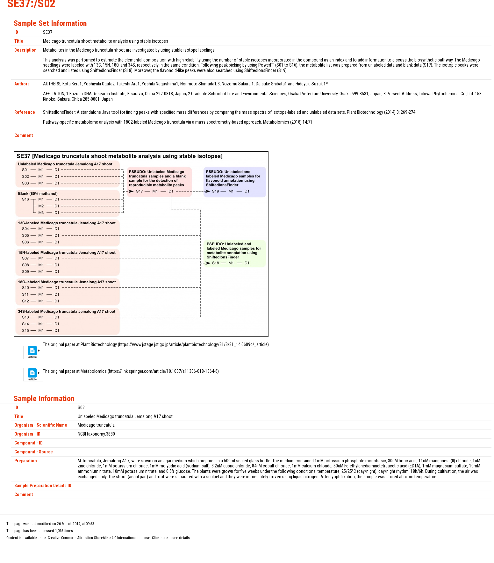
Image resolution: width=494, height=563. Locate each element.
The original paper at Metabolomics (75, 371)
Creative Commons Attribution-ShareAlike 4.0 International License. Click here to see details (119, 538)
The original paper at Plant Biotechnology (80, 344)
